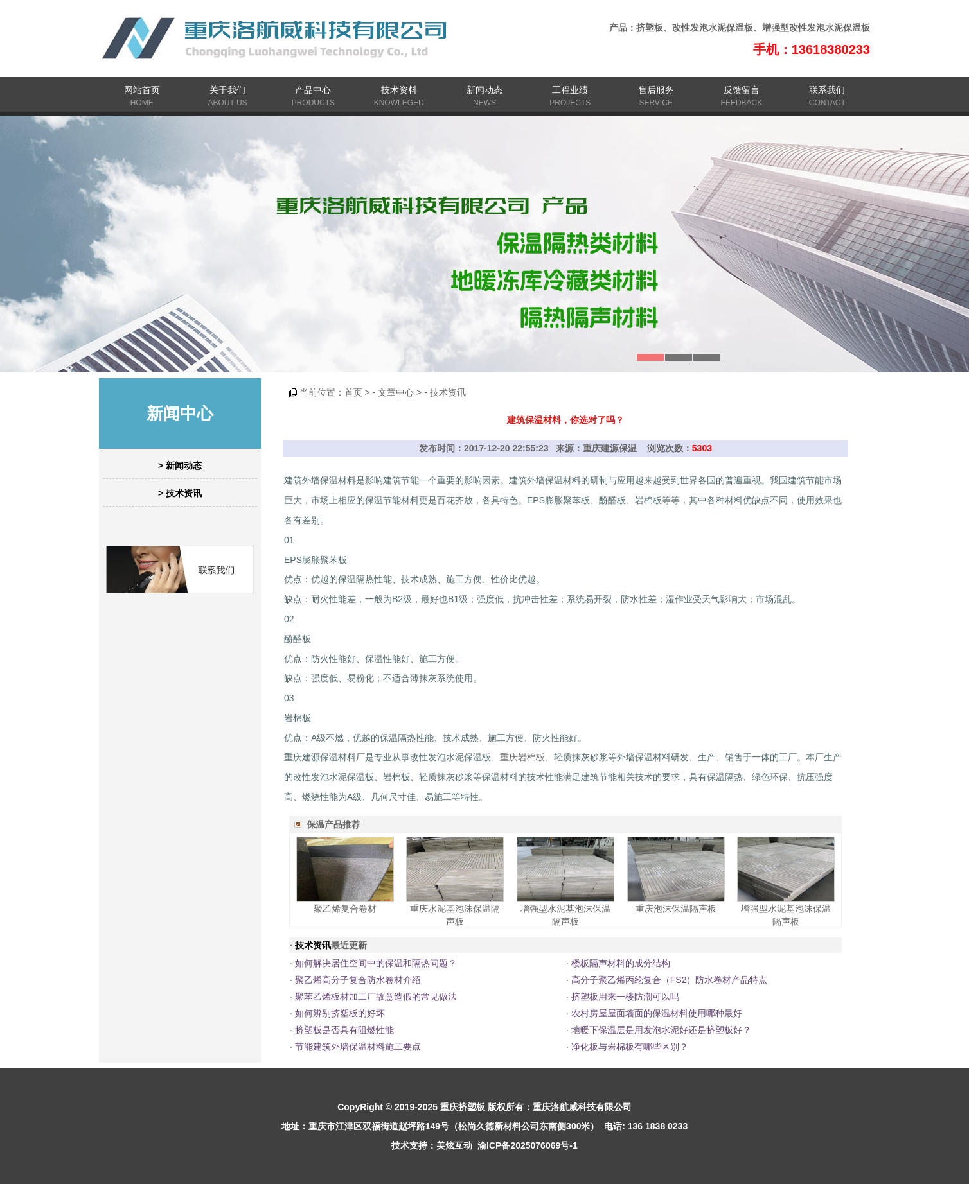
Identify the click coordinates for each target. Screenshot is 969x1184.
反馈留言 (742, 90)
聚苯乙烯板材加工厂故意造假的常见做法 (376, 996)
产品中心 (313, 90)
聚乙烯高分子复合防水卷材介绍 (358, 980)
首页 (353, 392)
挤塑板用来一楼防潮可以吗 (625, 996)
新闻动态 (484, 90)
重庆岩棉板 (522, 757)
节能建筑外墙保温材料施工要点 (358, 1046)
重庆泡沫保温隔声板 (676, 908)
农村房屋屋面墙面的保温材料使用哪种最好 (656, 1013)
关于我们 (227, 90)
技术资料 (399, 90)
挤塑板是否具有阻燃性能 (344, 1030)
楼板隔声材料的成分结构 (620, 963)
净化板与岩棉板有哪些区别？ (629, 1046)
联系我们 (827, 90)
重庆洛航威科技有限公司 (582, 1107)
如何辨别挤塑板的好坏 (340, 1013)
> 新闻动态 (180, 465)
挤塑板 (649, 27)
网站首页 (142, 90)
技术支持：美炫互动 (431, 1145)
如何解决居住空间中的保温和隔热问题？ (376, 963)
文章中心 (396, 392)
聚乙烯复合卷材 (345, 908)
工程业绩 (570, 90)
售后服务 (656, 90)
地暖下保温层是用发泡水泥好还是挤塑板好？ (661, 1030)
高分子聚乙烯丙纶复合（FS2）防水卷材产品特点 (669, 980)
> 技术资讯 (180, 493)
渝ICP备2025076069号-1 (527, 1145)
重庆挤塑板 (462, 1107)
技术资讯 (448, 392)
